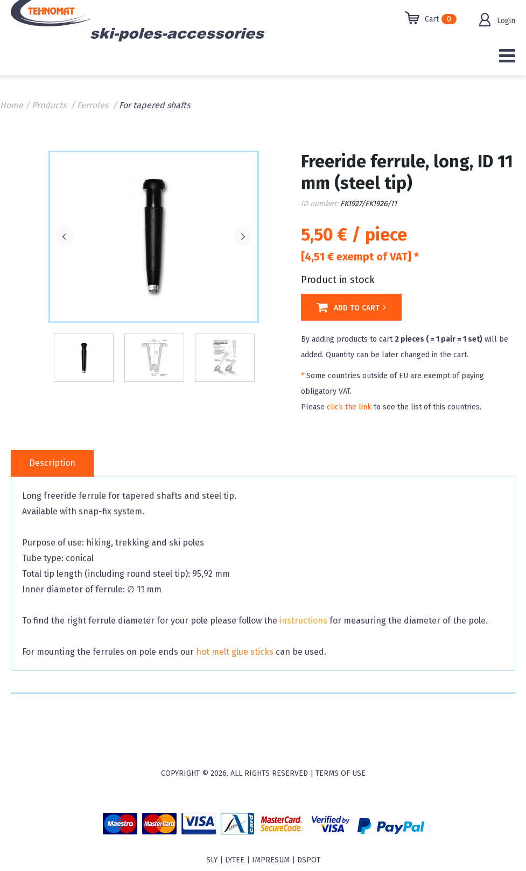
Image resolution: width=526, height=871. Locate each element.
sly (212, 860)
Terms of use (340, 773)
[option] (153, 235)
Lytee (234, 860)
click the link (349, 407)
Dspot (308, 860)
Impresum (271, 860)
